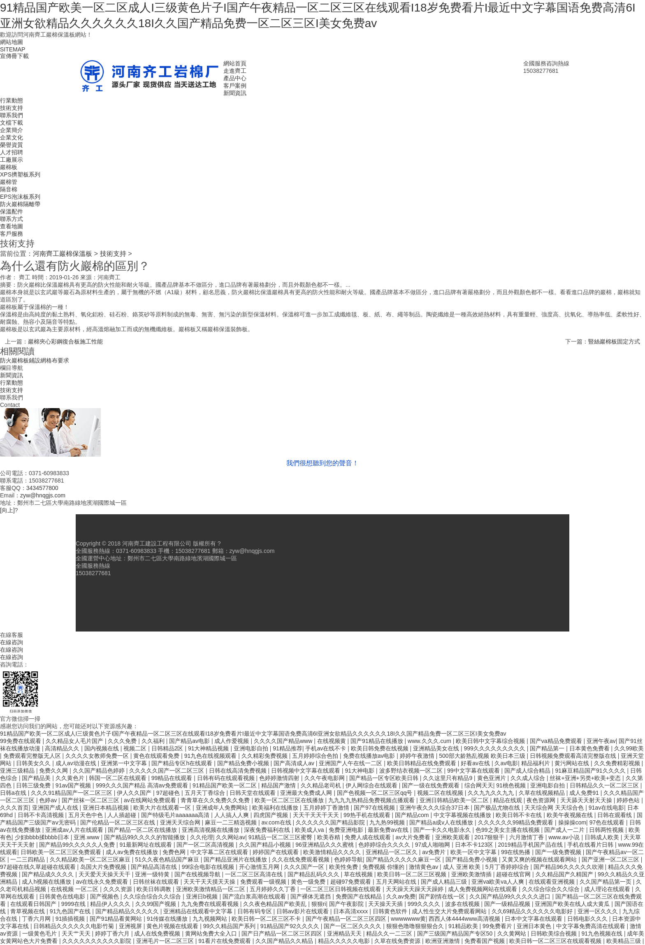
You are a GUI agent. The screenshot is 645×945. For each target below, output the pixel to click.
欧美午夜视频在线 (570, 815)
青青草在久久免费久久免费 (216, 800)
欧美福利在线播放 (276, 807)
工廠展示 (11, 159)
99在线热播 (516, 852)
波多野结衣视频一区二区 (411, 770)
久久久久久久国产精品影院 (331, 822)
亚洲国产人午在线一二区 (351, 763)
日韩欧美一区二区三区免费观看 (62, 852)
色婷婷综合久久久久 (385, 844)
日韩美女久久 (34, 763)
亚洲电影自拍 (252, 748)
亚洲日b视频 (203, 896)
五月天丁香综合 (206, 792)
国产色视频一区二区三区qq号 (375, 792)
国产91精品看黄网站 (117, 918)
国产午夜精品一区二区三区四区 (347, 918)
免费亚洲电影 (347, 830)
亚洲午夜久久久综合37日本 (435, 807)
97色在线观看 (607, 822)
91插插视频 (71, 918)
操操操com (572, 822)
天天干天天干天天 (317, 815)
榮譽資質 (11, 145)
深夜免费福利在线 (268, 830)
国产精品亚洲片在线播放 (236, 859)
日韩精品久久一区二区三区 (605, 785)
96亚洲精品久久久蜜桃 (325, 844)
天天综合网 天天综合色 (554, 807)
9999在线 (74, 904)
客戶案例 (234, 85)
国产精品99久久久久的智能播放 (145, 837)
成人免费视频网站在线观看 (483, 889)
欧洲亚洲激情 (443, 941)
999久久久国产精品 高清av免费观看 (143, 785)
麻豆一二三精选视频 (231, 822)
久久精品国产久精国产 (565, 874)
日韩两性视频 (607, 830)
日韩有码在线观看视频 (226, 778)
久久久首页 (14, 807)
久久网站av (230, 837)
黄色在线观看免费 (157, 755)
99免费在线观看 (21, 741)
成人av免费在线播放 (133, 852)
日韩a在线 (14, 792)
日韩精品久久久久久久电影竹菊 (74, 926)
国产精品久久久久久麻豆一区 (404, 859)
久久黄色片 (71, 778)
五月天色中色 (86, 815)
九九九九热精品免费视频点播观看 (372, 800)
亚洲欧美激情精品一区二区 (211, 889)
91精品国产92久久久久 (290, 926)
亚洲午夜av (601, 741)
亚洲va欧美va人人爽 (498, 881)
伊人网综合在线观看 (372, 785)
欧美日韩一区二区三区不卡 (267, 918)
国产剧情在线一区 (442, 896)
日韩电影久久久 (588, 918)
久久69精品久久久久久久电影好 (533, 911)
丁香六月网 (37, 918)
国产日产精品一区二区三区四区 (282, 933)
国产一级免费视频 (559, 852)
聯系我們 (11, 115)
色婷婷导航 (348, 859)
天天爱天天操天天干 (105, 874)
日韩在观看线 (615, 815)
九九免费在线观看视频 (210, 904)
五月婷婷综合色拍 (316, 755)
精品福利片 (536, 763)
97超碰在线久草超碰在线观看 (38, 867)
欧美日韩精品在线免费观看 (422, 763)
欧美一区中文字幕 (474, 852)
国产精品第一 (548, 748)
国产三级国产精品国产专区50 (455, 933)
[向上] (7, 510)
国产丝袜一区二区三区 (91, 800)
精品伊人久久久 (111, 904)
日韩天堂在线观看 (253, 792)
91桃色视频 (511, 785)
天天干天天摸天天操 (210, 881)
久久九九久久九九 (491, 792)
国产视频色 (105, 896)
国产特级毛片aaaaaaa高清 (176, 815)
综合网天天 (478, 785)
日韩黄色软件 (391, 911)
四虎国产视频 (271, 815)
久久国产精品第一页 (606, 881)
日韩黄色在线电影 (63, 896)
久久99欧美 (629, 748)
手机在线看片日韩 (591, 844)
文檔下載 (11, 122)
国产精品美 (37, 778)
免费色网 (174, 852)
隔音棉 (8, 189)
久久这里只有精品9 (448, 778)
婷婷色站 (629, 800)
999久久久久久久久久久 (495, 748)
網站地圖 (11, 42)
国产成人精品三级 (445, 881)
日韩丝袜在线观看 (157, 881)
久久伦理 (201, 837)
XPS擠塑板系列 (20, 174)
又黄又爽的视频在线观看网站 (540, 859)
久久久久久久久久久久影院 (97, 941)
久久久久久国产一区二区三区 (167, 770)
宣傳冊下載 (14, 56)
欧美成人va (310, 830)
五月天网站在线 (397, 881)
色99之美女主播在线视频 (508, 830)
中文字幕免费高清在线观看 (591, 926)
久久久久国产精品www (284, 741)
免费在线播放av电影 (370, 755)
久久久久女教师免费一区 (97, 755)
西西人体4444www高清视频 (465, 918)
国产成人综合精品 (528, 770)
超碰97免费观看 (351, 881)
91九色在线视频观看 (211, 755)
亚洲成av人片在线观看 (75, 830)
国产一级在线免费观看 (431, 785)
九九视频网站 (211, 918)
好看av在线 (476, 763)
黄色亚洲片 (492, 778)
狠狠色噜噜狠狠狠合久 (415, 926)
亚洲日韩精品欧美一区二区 (455, 800)
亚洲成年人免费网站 (222, 807)
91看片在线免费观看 (225, 941)
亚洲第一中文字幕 (124, 763)
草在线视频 (359, 874)
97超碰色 (168, 792)
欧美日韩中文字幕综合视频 (491, 741)
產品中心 (234, 78)
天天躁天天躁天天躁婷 (415, 889)
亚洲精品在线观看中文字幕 (198, 911)
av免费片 (434, 852)
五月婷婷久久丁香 (273, 889)
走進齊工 (234, 70)
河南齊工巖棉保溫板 (62, 253)
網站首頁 (234, 63)
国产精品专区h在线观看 (182, 763)
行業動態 (11, 100)
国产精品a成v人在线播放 (442, 822)
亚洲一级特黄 (153, 874)
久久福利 (154, 741)
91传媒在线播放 (168, 918)
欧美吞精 (329, 837)
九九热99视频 (387, 822)
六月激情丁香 (527, 837)
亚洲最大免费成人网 (307, 792)
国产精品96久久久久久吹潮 (569, 867)
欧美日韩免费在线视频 (380, 748)
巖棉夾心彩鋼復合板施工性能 (65, 341)
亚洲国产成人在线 (56, 807)
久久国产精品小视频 (265, 844)
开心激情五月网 (260, 867)
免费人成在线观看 (368, 837)
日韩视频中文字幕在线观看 (306, 770)
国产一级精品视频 (508, 904)
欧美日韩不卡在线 (519, 815)
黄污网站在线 (573, 763)
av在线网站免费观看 (151, 800)
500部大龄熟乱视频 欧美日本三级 (483, 755)
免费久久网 (54, 770)
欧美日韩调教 (155, 889)
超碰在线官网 (514, 874)
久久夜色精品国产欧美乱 (275, 904)
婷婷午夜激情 (418, 755)
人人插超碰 (122, 815)
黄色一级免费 (309, 881)
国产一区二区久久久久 (353, 926)
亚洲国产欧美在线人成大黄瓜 (573, 904)
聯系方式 (11, 219)
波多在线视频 (463, 904)
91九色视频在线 (602, 933)
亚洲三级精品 (18, 770)
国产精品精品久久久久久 (127, 911)
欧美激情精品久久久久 (332, 852)
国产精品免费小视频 (244, 763)
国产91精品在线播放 (377, 741)
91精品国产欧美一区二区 (225, 785)
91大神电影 (360, 770)
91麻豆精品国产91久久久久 (591, 770)
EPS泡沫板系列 (20, 196)
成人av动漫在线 (77, 763)
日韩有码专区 (255, 911)
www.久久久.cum (430, 741)
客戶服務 (11, 233)
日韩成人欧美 (603, 837)
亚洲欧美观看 (453, 837)
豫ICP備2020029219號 (252, 543)
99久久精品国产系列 (230, 926)
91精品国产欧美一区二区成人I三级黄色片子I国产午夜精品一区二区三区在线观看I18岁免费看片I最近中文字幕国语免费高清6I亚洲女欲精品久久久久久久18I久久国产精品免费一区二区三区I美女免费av (253, 733)
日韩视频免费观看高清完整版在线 (574, 755)
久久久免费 (123, 741)
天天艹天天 (77, 933)
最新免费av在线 (389, 830)
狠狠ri (318, 904)
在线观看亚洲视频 (552, 881)
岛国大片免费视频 (104, 867)
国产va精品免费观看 (557, 741)
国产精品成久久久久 (48, 874)
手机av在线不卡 (326, 748)
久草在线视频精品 (542, 792)
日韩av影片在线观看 (303, 911)
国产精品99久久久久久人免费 (77, 844)
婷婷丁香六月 (113, 933)
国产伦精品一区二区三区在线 (118, 822)
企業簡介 (11, 130)
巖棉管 (8, 182)
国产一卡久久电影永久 (443, 830)
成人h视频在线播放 (47, 881)
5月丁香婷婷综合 (508, 867)
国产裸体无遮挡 (311, 896)
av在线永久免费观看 (103, 881)
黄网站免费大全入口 (212, 933)
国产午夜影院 (347, 904)
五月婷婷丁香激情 (327, 807)
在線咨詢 (11, 642)
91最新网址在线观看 (146, 844)
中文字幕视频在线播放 (463, 815)
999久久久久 (425, 904)
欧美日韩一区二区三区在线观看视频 (556, 941)
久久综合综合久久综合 (551, 889)
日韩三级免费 (34, 785)
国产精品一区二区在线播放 (143, 830)
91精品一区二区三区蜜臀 (281, 837)
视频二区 (135, 748)
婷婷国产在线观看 (276, 852)
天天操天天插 (386, 904)
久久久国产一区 (305, 867)
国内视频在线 (102, 748)
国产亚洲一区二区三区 (611, 859)
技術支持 (11, 107)
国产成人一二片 (565, 830)
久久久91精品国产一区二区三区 (72, 792)
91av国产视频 (74, 785)
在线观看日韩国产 (34, 904)
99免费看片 (498, 926)
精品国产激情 (279, 785)
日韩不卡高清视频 (41, 815)
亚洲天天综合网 (181, 822)
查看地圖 (11, 226)
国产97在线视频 (375, 807)
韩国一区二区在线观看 (118, 778)
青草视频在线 (28, 911)
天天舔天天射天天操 (587, 800)
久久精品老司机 (322, 785)
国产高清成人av (295, 763)
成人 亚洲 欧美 (463, 867)
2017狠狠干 (490, 837)
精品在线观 (508, 800)
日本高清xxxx (351, 911)
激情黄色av (424, 867)
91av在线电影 (606, 807)
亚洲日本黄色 (535, 926)
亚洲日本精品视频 (106, 807)
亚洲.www (87, 837)
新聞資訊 (234, 93)
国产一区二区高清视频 (206, 844)
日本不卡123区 (475, 844)
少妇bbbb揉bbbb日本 (43, 837)
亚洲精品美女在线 (437, 748)
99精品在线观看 (172, 778)
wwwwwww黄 (408, 918)
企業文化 (11, 137)
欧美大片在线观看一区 (163, 807)
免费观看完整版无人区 (33, 755)
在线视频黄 (332, 741)
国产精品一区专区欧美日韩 (384, 778)
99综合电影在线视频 (209, 867)
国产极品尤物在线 (498, 807)
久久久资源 (118, 889)
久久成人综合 (528, 778)
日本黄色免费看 (590, 748)
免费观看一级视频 (264, 881)
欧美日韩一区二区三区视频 (412, 874)
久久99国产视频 (156, 904)
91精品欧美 (463, 926)
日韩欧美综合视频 (554, 933)
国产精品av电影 (190, 741)
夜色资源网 (542, 800)
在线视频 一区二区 (75, 889)
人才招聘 (11, 152)
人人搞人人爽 (232, 815)
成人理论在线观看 (608, 889)
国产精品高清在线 (155, 867)
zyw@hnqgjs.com (42, 495)
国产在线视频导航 (198, 874)
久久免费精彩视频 (618, 763)
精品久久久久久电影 (344, 941)
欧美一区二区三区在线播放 (290, 800)
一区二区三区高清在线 (254, 874)
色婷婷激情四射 (280, 778)
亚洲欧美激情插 (472, 874)
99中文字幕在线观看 (474, 770)
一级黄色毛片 (40, 933)
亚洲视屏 (131, 926)
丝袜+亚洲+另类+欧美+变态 (586, 778)
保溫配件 (11, 211)
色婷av (48, 800)
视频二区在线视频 (441, 792)
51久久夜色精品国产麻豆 (167, 859)
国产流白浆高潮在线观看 (255, 896)
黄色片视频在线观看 (173, 926)
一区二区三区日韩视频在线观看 (341, 889)
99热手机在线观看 (367, 815)
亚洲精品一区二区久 (392, 852)
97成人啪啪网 (433, 844)
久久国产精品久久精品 (285, 941)
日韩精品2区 (168, 748)
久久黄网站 (512, 933)
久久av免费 (400, 896)
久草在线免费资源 (398, 941)
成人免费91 (584, 792)
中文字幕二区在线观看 (220, 852)
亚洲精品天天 (345, 933)
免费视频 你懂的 (384, 867)
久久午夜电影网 (325, 778)
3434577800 (42, 488)
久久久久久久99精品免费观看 (516, 822)
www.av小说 (564, 837)
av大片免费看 (414, 837)
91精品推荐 (287, 748)
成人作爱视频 (232, 741)
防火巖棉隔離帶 (20, 204)
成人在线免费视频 (158, 933)
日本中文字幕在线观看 (534, 918)
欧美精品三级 (624, 941)
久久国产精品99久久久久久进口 (510, 896)
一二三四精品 (28, 859)
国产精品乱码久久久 (314, 874)
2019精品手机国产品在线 (531, 844)
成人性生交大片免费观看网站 (450, 911)
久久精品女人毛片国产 (75, 741)
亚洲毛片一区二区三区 (165, 941)
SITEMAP (12, 49)
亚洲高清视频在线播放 (211, 830)
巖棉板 (8, 167)
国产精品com (412, 815)
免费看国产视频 (485, 941)
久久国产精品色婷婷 (99, 770)
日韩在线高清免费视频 (238, 770)
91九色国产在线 (71, 911)
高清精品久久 (63, 748)
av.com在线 (276, 822)
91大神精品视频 (209, 748)
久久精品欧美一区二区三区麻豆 (91, 859)
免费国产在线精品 (359, 896)
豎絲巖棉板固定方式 (614, 341)
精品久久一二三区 (390, 933)
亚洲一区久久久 (598, 911)
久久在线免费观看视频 (301, 859)
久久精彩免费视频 (265, 755)
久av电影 (506, 763)
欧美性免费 (344, 867)
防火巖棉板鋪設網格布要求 (34, 360)
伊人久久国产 (135, 792)
